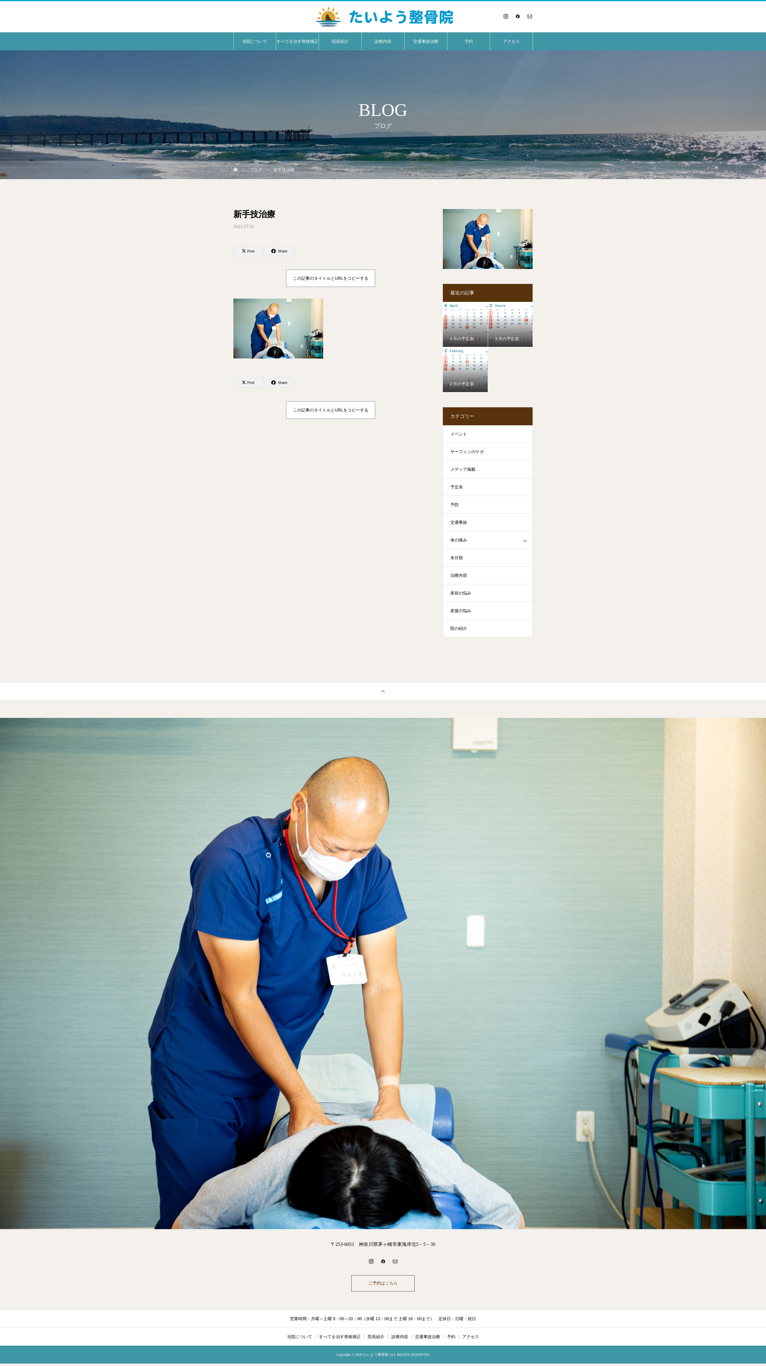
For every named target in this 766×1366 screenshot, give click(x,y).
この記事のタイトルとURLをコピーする (330, 278)
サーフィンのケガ (467, 452)
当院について (254, 41)
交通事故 (458, 522)
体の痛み (458, 540)
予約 (468, 41)
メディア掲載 (462, 469)
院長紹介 (340, 41)
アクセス (511, 41)
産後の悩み (460, 611)
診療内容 (383, 41)
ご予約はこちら (383, 1284)
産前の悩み (460, 593)
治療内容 (458, 575)
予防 (454, 505)
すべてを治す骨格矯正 (297, 41)
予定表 (456, 487)
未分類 (456, 558)
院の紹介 (458, 628)
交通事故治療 (425, 41)
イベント (458, 434)
